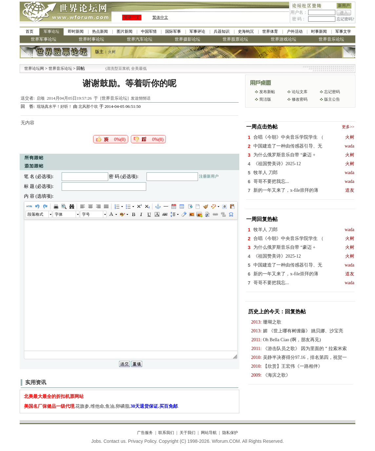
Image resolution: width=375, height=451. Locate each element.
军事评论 (197, 31)
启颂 (41, 98)
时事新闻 (319, 31)
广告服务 (145, 432)
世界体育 (270, 31)
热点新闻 (100, 31)
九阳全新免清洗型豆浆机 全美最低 (123, 68)
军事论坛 (51, 31)
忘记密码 (332, 91)
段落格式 (35, 214)
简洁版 (265, 99)
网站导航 (209, 432)
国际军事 (173, 31)
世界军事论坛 (43, 39)
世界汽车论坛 (139, 39)
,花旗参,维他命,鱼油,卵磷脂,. (101, 406)
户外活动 (295, 31)
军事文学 (343, 31)
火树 (112, 51)
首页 (29, 31)
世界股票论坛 (235, 39)
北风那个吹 (88, 106)
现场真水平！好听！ (55, 106)
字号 (86, 214)
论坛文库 (299, 91)
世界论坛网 (34, 68)
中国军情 (149, 31)
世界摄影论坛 (187, 39)
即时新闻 (76, 31)
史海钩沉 (246, 31)
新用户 (344, 5)
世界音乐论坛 (331, 39)
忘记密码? (345, 19)
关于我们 (187, 432)
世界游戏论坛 (283, 39)
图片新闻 (124, 31)
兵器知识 (221, 31)
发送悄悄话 (140, 98)
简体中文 (132, 17)
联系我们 (166, 432)
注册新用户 (209, 176)
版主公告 (332, 99)
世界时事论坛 (91, 39)
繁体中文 (160, 17)
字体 (59, 214)
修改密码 (299, 99)
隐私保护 (230, 432)
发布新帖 (267, 91)
